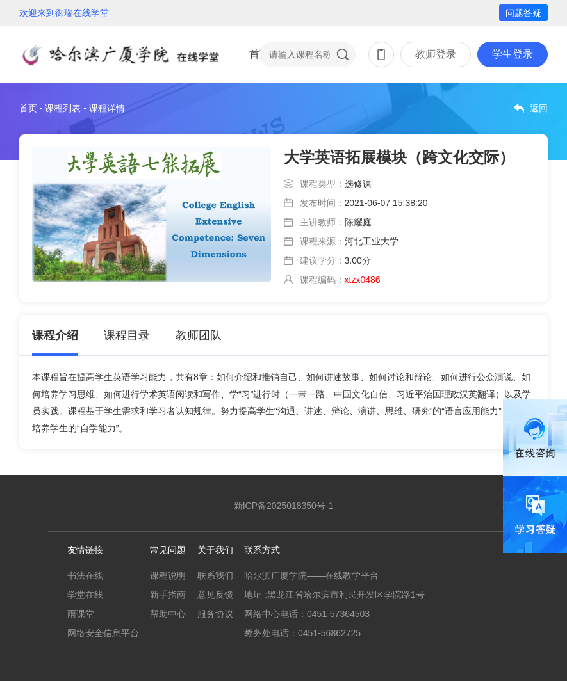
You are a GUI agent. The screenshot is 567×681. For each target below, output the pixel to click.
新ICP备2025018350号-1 (284, 506)
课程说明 (168, 575)
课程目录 (127, 335)
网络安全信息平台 (103, 633)
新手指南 (168, 594)
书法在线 (85, 575)
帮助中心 (168, 614)
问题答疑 (523, 13)
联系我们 (215, 575)
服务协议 (215, 614)
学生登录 (512, 54)
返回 (539, 108)
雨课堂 (80, 614)
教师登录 (435, 54)
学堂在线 (85, 594)
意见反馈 (215, 594)
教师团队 (199, 335)
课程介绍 (55, 335)
